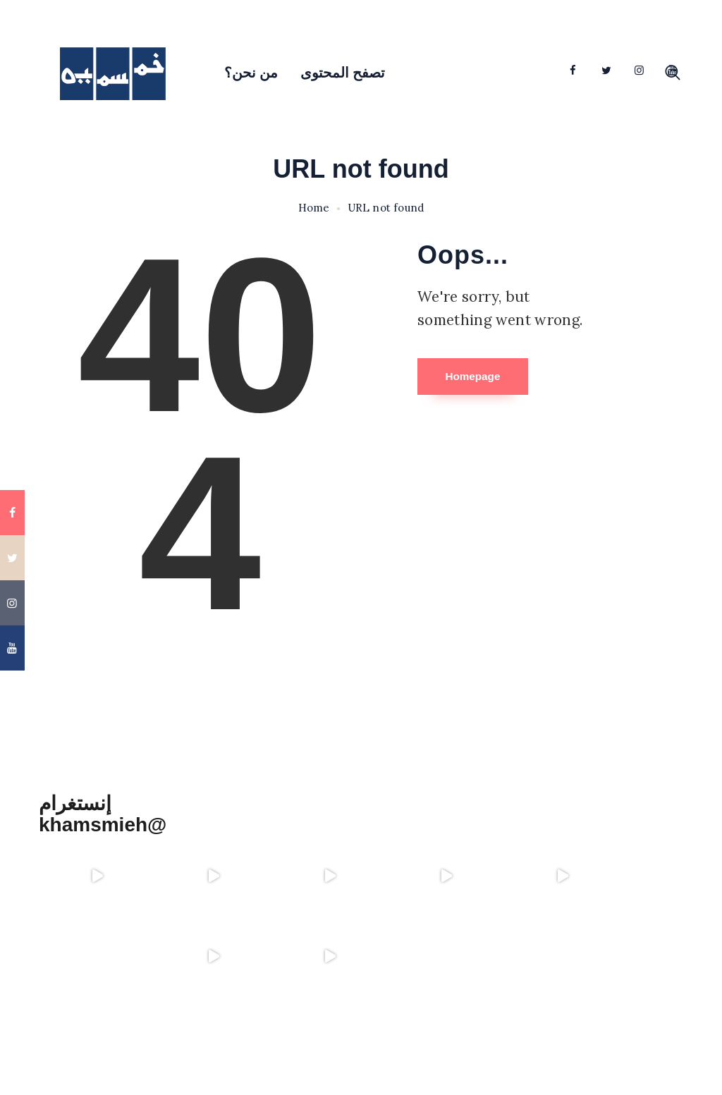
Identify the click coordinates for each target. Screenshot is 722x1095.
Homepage (493, 378)
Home (314, 208)
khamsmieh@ (102, 825)
